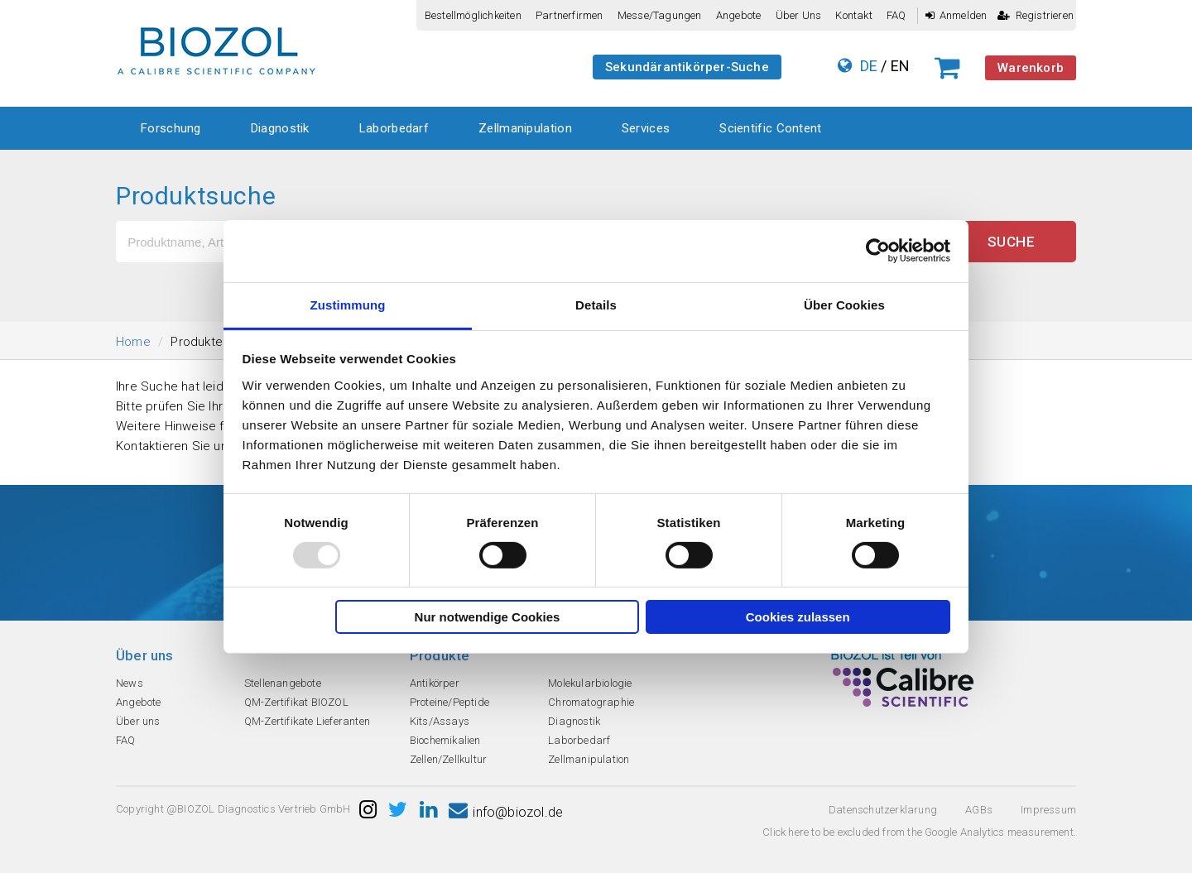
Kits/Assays (439, 721)
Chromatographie (591, 702)
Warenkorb (1030, 67)
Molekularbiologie (590, 683)
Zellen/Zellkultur (448, 759)
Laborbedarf (394, 128)
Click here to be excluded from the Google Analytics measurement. (919, 832)
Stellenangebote (282, 683)
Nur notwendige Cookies (487, 617)
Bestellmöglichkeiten (473, 15)
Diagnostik (280, 128)
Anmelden (956, 15)
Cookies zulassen (798, 617)
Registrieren (1035, 15)
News (129, 683)
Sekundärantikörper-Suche (687, 67)
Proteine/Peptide (449, 702)
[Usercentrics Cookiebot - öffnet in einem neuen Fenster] (877, 250)
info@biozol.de (506, 812)
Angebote (739, 15)
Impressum (1048, 809)
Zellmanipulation (525, 128)
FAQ (896, 15)
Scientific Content (770, 128)
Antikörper (434, 683)
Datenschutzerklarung (883, 809)
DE (868, 65)
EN (900, 65)
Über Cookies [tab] (844, 304)
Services (646, 128)
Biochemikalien (445, 740)
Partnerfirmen (569, 15)
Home (133, 341)
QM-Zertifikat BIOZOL (296, 702)
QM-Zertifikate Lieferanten (307, 721)
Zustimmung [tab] (348, 304)
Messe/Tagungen (660, 15)
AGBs (979, 809)
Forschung (171, 128)
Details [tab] (596, 304)
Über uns (799, 15)
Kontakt (853, 15)
